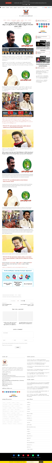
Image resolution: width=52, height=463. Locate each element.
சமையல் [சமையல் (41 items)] (12, 409)
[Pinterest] (23, 456)
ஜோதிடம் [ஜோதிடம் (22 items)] (16, 411)
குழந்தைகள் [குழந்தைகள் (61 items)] (4, 409)
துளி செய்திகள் (29, 424)
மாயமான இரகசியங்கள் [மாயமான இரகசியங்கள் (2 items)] (6, 418)
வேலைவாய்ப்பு (29, 444)
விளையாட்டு (20, 7)
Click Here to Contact (8, 383)
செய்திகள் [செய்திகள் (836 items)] (12, 411)
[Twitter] (23, 4)
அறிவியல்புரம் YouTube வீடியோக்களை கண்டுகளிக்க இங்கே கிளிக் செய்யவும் (14, 267)
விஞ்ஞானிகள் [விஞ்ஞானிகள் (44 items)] (4, 423)
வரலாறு (28, 411)
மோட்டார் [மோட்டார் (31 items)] (18, 418)
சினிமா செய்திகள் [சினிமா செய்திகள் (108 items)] (17, 409)
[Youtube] (26, 4)
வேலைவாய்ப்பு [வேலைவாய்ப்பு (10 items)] (20, 423)
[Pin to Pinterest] (23, 300)
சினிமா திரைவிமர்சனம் (30, 442)
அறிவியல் (3, 7)
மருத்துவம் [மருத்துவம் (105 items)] (17, 416)
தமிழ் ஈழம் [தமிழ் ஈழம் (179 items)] (8, 413)
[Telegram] (29, 4)
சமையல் (28, 440)
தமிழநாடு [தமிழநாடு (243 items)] (4, 413)
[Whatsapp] (47, 7)
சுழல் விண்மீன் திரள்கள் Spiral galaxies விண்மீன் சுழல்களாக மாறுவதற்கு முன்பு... (25, 323)
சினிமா (27, 7)
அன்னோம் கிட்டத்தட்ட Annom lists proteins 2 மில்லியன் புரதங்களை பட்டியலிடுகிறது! (41, 81)
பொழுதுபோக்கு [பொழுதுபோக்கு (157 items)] (5, 416)
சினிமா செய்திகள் (30, 413)
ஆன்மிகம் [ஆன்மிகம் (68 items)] (10, 404)
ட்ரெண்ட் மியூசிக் (29, 449)
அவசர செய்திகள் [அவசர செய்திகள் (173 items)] (5, 404)
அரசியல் (11, 7)
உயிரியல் (22, 20)
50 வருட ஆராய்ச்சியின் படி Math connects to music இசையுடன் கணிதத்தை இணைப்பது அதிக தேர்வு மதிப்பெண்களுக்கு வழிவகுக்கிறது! (38, 395)
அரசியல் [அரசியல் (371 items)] (4, 402)
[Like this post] (19, 300)
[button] (38, 7)
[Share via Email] (24, 300)
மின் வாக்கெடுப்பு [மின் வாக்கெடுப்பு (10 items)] (13, 418)
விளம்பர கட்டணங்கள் (8, 381)
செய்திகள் (7, 7)
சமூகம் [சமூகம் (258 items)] (8, 409)
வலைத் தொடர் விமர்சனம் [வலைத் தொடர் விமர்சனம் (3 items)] (18, 420)
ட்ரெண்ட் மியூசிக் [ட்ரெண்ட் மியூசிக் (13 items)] (21, 411)
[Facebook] (22, 4)
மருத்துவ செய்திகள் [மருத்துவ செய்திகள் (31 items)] (11, 416)
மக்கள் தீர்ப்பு (35, 7)
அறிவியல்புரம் (21, 262)
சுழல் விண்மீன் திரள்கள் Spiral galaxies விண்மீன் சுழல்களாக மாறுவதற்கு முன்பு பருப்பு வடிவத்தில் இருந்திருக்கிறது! (42, 77)
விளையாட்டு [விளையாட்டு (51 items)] (10, 423)
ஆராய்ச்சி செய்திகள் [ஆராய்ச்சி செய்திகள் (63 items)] (16, 404)
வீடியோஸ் (30, 7)
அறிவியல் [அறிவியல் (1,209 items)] (13, 402)
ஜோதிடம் (23, 7)
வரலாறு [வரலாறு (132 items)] (12, 420)
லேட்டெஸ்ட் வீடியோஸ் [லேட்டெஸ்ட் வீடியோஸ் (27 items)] (6, 420)
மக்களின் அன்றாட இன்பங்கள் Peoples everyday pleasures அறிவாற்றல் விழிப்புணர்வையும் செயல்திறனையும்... (10, 323)
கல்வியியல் (29, 433)
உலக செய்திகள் (29, 420)
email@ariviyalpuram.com (8, 384)
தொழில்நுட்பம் (29, 418)
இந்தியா (18, 20)
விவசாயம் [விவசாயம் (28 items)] (14, 423)
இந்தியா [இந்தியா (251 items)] (21, 404)
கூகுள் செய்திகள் (12, 262)
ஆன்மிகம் (28, 422)
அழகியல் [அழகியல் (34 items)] (17, 402)
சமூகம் (26, 20)
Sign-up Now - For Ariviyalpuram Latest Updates (17, 461)
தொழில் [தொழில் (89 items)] (18, 413)
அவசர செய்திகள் (13, 20)
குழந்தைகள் (29, 438)
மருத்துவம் (15, 7)
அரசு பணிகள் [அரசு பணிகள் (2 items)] (8, 402)
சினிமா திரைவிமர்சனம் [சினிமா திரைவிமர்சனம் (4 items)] (6, 411)
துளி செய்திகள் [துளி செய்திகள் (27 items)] (13, 413)
